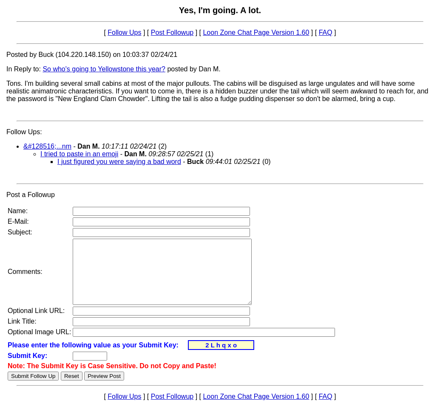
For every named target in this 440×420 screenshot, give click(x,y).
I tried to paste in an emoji (79, 154)
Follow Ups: (24, 131)
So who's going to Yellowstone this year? (104, 69)
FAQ (325, 32)
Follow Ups (124, 32)
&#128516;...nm (47, 146)
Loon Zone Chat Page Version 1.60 (256, 32)
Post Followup (172, 32)
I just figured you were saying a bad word (119, 161)
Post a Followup (30, 194)
